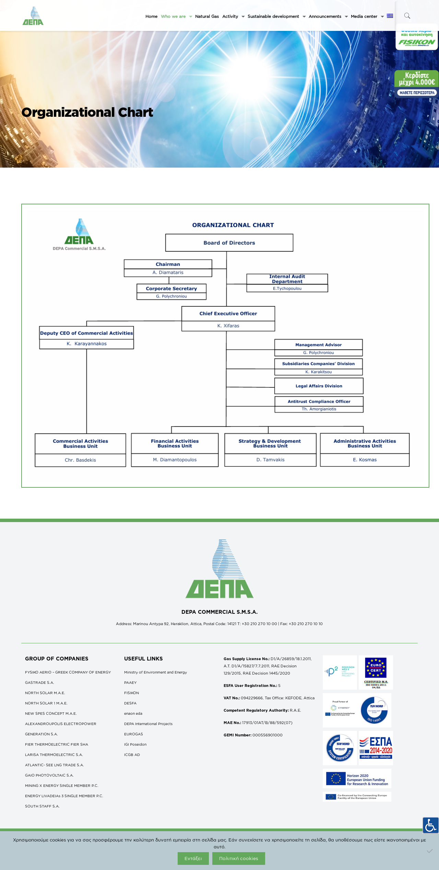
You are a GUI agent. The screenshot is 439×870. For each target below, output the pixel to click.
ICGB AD (132, 755)
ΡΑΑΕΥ (130, 682)
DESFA (130, 703)
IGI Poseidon (135, 744)
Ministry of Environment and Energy (155, 672)
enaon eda (133, 713)
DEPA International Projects (148, 724)
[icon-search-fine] (407, 16)
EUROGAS (133, 734)
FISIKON (131, 693)
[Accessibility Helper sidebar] (431, 822)
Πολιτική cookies (238, 858)
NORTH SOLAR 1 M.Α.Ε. (46, 703)
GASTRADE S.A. (39, 682)
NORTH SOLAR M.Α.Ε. (45, 693)
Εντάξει (193, 858)
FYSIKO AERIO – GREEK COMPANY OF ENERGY (68, 672)
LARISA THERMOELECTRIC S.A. (54, 755)
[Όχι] (430, 850)
